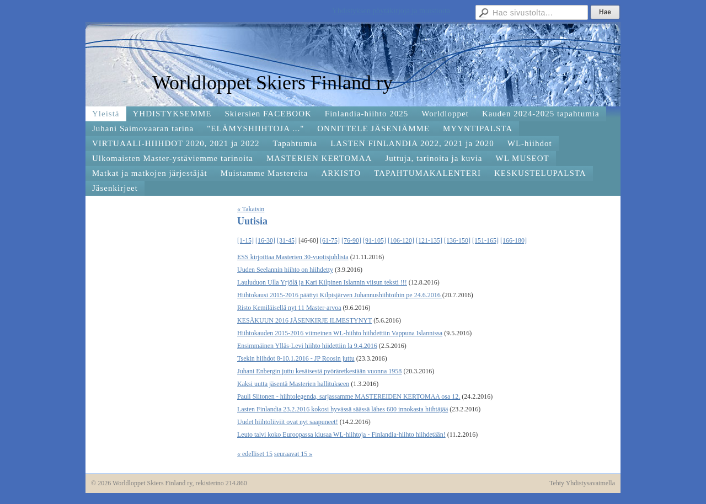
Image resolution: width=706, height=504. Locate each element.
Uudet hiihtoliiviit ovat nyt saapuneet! (287, 422)
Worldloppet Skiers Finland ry (272, 83)
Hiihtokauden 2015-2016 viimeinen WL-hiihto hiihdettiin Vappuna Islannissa (339, 333)
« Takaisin (250, 209)
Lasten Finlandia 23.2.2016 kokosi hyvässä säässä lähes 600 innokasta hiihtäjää (342, 409)
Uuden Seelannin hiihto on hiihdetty (285, 270)
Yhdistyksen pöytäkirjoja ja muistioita (391, 11)
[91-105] (374, 240)
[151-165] (485, 240)
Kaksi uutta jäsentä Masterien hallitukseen (293, 384)
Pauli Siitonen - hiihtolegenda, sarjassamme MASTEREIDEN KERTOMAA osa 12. (348, 396)
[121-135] (429, 240)
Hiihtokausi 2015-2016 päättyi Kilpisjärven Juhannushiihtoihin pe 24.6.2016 (339, 295)
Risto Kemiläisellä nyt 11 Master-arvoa (289, 308)
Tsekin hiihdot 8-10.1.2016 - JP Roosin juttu (296, 358)
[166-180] (513, 240)
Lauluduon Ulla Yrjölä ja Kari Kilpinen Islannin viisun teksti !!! (322, 282)
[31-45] (287, 240)
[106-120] (401, 240)
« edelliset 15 (254, 454)
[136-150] (457, 240)
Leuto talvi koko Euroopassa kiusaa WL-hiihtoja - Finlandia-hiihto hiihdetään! (341, 434)
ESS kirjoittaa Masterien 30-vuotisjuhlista (293, 257)
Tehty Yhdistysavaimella (582, 483)
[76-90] (351, 240)
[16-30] (265, 240)
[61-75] (330, 240)
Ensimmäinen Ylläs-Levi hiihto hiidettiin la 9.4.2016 (307, 346)
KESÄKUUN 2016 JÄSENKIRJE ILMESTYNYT (304, 320)
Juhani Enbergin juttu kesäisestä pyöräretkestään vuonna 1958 (319, 371)
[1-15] (245, 240)
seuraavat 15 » (293, 454)
